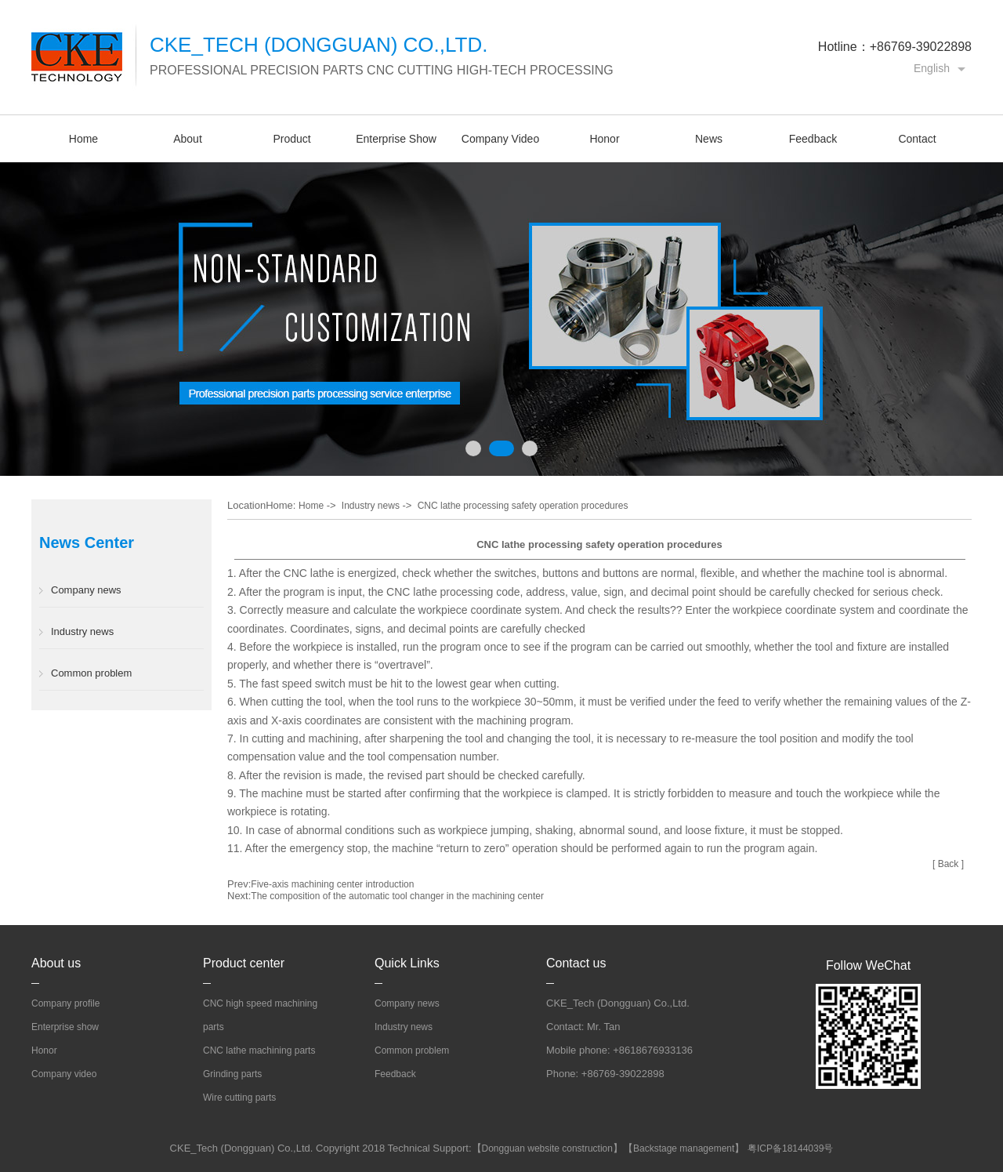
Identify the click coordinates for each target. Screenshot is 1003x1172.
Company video (63, 1074)
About (187, 138)
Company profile (65, 1003)
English (932, 68)
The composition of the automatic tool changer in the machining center (397, 896)
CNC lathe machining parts (259, 1050)
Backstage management (683, 1148)
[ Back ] (948, 863)
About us (56, 963)
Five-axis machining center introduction (332, 884)
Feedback (813, 138)
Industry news (82, 631)
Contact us (576, 963)
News (708, 138)
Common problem (91, 673)
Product (291, 138)
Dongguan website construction (547, 1148)
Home (83, 138)
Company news (86, 590)
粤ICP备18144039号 (790, 1148)
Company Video (500, 138)
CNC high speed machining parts (260, 1015)
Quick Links (407, 963)
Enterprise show (65, 1026)
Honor (604, 138)
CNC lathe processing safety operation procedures (523, 505)
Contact (917, 138)
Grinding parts (232, 1074)
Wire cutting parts (239, 1097)
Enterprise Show (396, 138)
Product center (243, 963)
